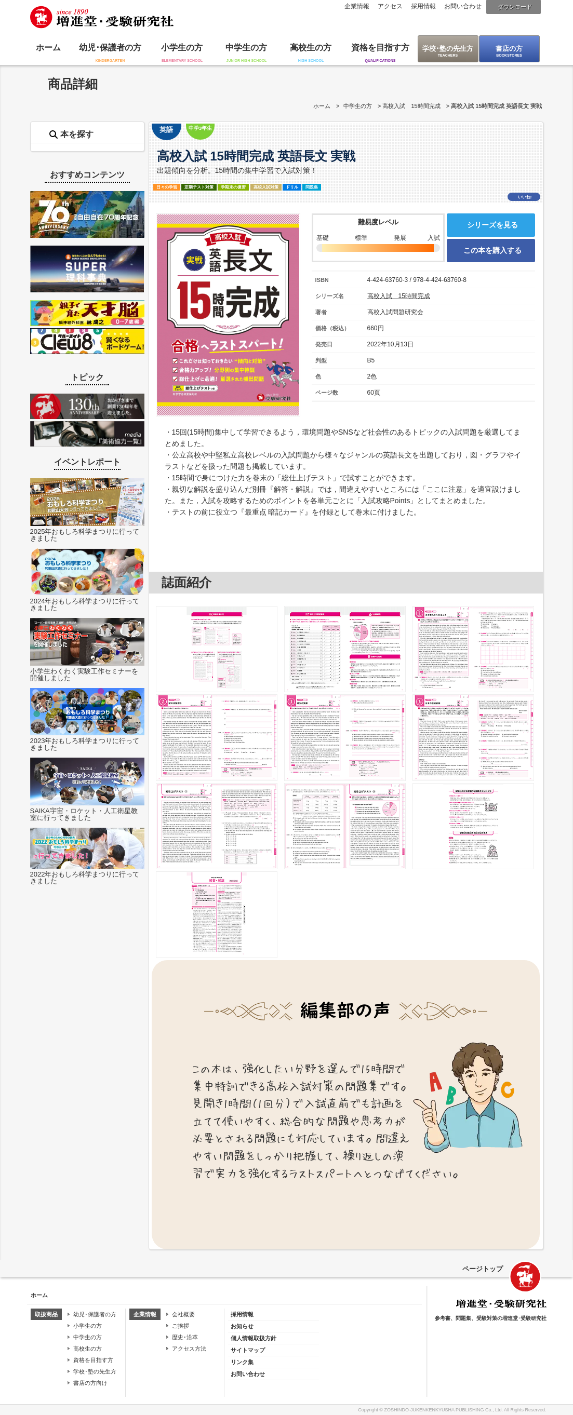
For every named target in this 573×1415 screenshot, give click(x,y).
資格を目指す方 (380, 47)
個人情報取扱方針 (253, 1338)
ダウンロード (515, 7)
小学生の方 (182, 47)
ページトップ (482, 1269)
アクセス (390, 6)
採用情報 (423, 6)
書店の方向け (90, 1383)
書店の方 (509, 48)
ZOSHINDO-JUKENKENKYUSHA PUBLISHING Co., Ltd (442, 1409)
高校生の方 (310, 47)
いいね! (525, 197)
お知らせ (242, 1326)
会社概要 (183, 1314)
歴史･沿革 (185, 1337)
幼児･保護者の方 (110, 47)
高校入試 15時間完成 (411, 106)
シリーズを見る (492, 225)
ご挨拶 (180, 1326)
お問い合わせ (463, 6)
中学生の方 (246, 47)
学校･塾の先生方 (447, 48)
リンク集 (242, 1362)
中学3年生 (200, 128)
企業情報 (356, 6)
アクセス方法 (189, 1348)
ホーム (48, 47)
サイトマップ (248, 1350)
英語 (166, 129)
